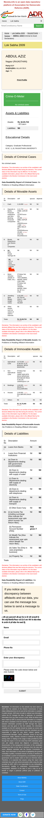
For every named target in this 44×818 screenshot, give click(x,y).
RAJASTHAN (32, 33)
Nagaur (7, 36)
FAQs (22, 799)
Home (4, 21)
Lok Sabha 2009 (18, 33)
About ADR (22, 782)
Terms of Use (22, 795)
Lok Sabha (14, 21)
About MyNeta (21, 778)
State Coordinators (22, 786)
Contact (22, 790)
